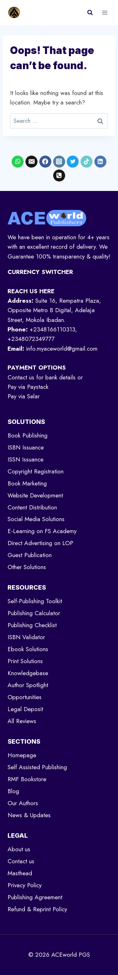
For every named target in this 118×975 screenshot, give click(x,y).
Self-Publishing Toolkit (35, 601)
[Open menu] (104, 12)
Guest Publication (30, 555)
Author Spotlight (28, 685)
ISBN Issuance (26, 447)
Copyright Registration (36, 471)
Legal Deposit (25, 709)
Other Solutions (27, 567)
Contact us (21, 861)
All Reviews (22, 721)
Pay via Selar (24, 396)
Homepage (22, 755)
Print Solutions (25, 661)
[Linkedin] (100, 162)
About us (19, 849)
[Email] (31, 162)
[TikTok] (87, 162)
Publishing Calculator (34, 613)
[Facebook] (45, 162)
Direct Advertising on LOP (40, 543)
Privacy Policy (25, 885)
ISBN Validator (26, 637)
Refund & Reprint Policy (37, 909)
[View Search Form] (90, 12)
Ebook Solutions (28, 649)
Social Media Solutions (36, 519)
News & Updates (29, 815)
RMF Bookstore (27, 779)
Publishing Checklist (32, 625)
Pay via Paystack (28, 387)
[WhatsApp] (18, 162)
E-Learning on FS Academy (42, 531)
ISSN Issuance (25, 459)
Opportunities (25, 697)
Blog (13, 791)
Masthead (20, 873)
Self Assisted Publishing (37, 767)
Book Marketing (27, 483)
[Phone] (59, 175)
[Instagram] (59, 162)
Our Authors (23, 803)
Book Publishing (28, 435)
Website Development (35, 495)
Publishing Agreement (35, 897)
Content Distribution (32, 507)
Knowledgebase (28, 673)
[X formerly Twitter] (73, 162)
